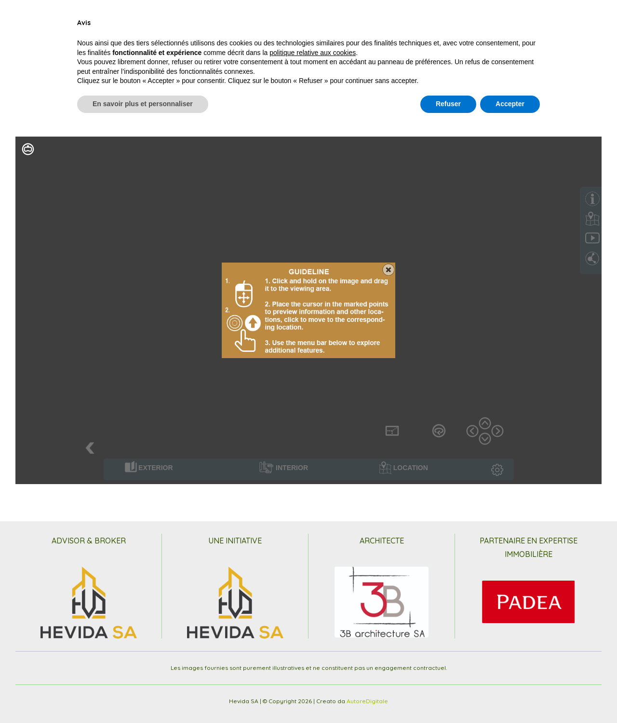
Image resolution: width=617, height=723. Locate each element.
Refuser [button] (448, 696)
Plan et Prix (235, 26)
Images (373, 26)
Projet (101, 26)
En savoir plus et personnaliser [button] (143, 696)
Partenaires (468, 26)
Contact (513, 26)
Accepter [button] (510, 696)
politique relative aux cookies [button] (312, 645)
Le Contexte (185, 26)
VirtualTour (416, 26)
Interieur (138, 26)
